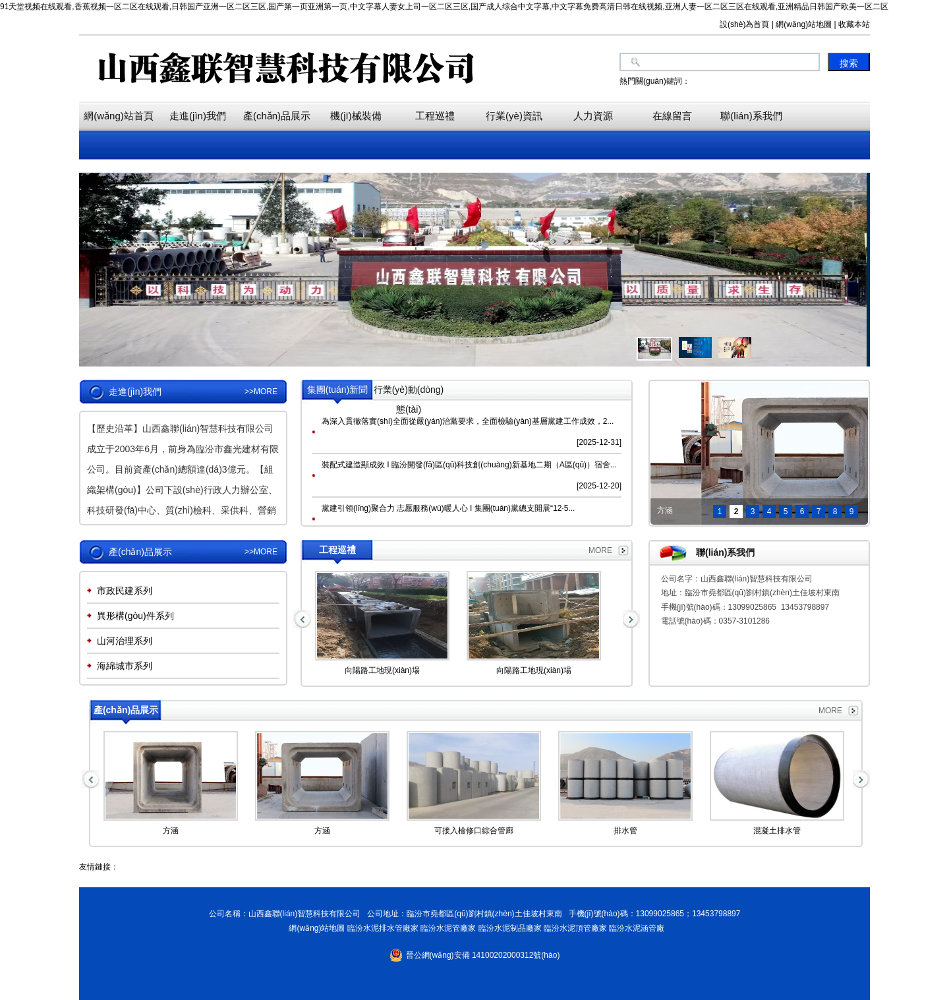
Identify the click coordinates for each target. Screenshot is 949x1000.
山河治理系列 (124, 640)
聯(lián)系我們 (751, 115)
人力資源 (593, 115)
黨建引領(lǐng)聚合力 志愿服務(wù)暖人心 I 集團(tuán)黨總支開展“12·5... (448, 508)
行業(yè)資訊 (514, 115)
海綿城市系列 (124, 666)
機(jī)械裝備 (356, 115)
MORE (600, 550)
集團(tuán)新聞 (337, 389)
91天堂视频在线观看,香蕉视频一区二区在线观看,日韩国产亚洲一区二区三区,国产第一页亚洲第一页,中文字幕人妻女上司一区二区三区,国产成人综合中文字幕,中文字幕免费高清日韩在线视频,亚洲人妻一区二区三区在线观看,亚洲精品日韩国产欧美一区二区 (444, 6)
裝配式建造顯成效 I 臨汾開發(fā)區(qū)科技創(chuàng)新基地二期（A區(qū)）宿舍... (469, 464)
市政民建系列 (124, 590)
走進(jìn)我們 (197, 115)
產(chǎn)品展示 (276, 115)
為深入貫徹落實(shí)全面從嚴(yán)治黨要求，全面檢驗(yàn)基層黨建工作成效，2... (468, 421)
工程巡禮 (435, 115)
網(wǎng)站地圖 (315, 928)
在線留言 (672, 115)
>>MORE (260, 391)
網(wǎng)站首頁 (119, 115)
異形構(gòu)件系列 (135, 615)
